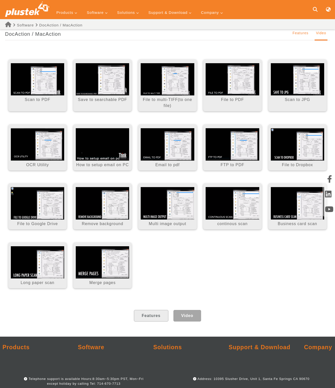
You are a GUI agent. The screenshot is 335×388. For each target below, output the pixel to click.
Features (300, 33)
